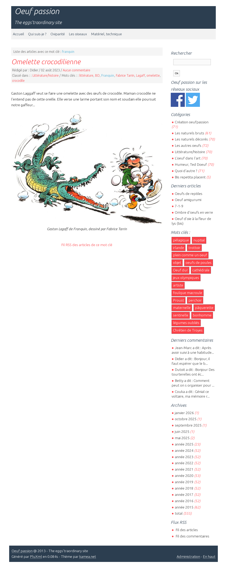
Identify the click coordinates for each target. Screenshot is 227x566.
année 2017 (184, 494)
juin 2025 (182, 431)
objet (177, 262)
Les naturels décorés (191, 139)
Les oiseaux (78, 34)
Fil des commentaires (192, 536)
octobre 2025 (185, 419)
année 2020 (184, 476)
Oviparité (58, 34)
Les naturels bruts (189, 133)
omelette (153, 75)
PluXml (36, 556)
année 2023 (184, 457)
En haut (209, 556)
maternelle (182, 308)
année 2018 (184, 488)
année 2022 (184, 463)
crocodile (18, 80)
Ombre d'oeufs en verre (194, 212)
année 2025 (184, 444)
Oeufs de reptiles (188, 194)
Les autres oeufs (188, 145)
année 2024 (184, 450)
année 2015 (184, 507)
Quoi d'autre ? (186, 171)
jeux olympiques (186, 278)
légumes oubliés (186, 323)
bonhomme (202, 315)
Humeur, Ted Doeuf (191, 164)
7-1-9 (179, 206)
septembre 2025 (188, 425)
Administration (188, 556)
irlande (178, 248)
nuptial (199, 240)
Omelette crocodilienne (45, 61)
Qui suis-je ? (37, 34)
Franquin (107, 75)
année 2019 (184, 482)
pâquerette (204, 308)
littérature (86, 75)
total (179, 513)
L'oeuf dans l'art (188, 158)
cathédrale (200, 270)
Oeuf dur (180, 270)
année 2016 (184, 501)
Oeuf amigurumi (188, 200)
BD (97, 75)
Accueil (18, 34)
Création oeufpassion (191, 122)
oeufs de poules (199, 262)
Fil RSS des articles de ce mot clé (86, 245)
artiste (178, 285)
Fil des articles (186, 530)
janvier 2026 (184, 413)
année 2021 (184, 469)
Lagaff (140, 75)
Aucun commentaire (76, 70)
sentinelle (180, 315)
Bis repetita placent (190, 177)
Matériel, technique (106, 34)
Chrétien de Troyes (188, 330)
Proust (178, 300)
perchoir (195, 300)
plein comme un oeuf (190, 255)
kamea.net (87, 556)
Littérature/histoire (45, 75)
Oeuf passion (36, 11)
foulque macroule (187, 293)
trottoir (194, 248)
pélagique (181, 240)
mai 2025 (182, 438)
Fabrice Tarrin (125, 75)
